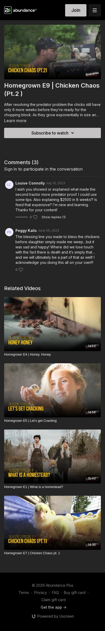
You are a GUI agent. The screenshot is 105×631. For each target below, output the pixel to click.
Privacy (40, 592)
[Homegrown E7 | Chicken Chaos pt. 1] (52, 553)
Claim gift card (53, 600)
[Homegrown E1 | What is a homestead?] (52, 487)
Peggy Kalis (26, 230)
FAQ (55, 592)
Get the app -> (53, 607)
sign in (10, 169)
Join (75, 10)
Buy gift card (74, 592)
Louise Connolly (30, 183)
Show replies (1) (54, 217)
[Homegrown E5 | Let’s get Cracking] (52, 420)
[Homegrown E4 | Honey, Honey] (52, 354)
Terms (24, 592)
